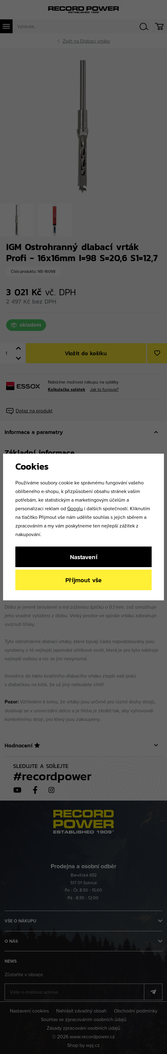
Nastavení (83, 556)
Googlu (75, 508)
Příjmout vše (83, 579)
